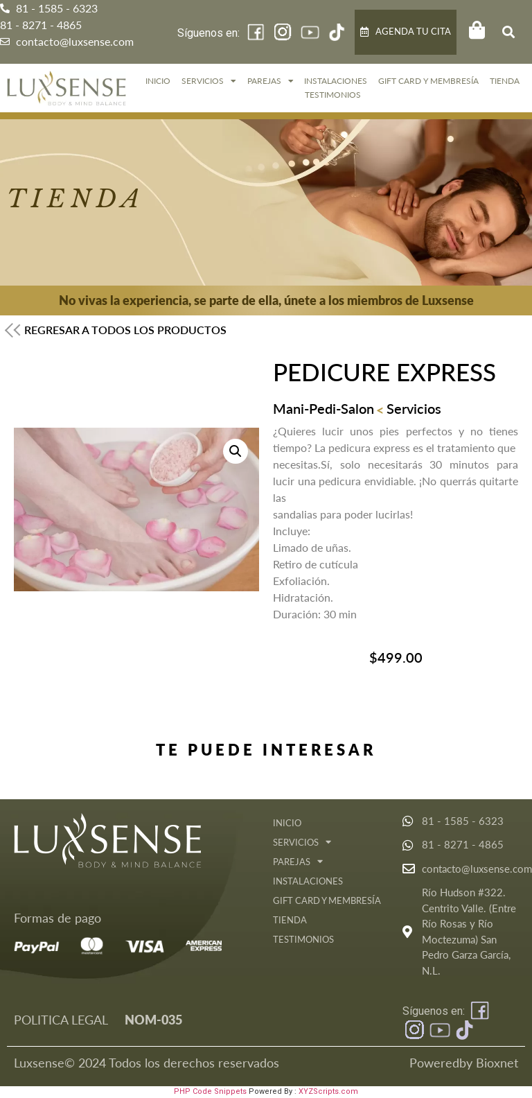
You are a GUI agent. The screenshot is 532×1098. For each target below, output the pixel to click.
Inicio (157, 81)
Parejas (270, 81)
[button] (508, 32)
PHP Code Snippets (210, 1091)
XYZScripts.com (328, 1091)
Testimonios (333, 94)
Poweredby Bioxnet (463, 1062)
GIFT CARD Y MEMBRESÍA (428, 81)
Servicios (208, 81)
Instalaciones (335, 81)
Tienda (505, 81)
